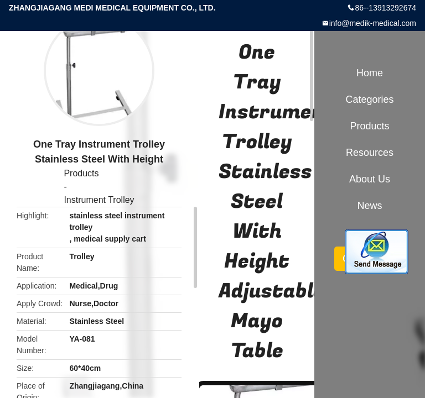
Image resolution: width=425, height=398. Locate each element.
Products (81, 173)
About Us (369, 179)
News (369, 205)
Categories (369, 99)
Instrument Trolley (99, 200)
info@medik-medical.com (372, 23)
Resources (369, 152)
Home (369, 72)
